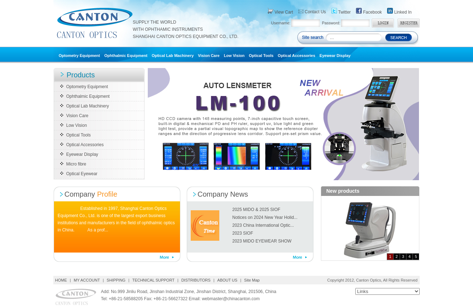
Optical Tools (261, 55)
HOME (61, 280)
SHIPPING (116, 280)
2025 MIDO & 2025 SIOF (256, 209)
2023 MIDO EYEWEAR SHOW (261, 241)
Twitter (341, 11)
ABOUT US (227, 280)
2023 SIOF (242, 233)
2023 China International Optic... (263, 225)
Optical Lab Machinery (173, 55)
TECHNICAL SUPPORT (153, 280)
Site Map (251, 280)
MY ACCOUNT (87, 280)
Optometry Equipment (79, 55)
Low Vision (234, 55)
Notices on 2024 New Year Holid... (264, 217)
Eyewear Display (335, 55)
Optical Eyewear (81, 173)
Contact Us (312, 11)
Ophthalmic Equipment (125, 55)
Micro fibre (76, 164)
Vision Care (208, 55)
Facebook (369, 11)
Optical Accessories (296, 55)
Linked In (399, 11)
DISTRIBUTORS (196, 280)
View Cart (280, 11)
